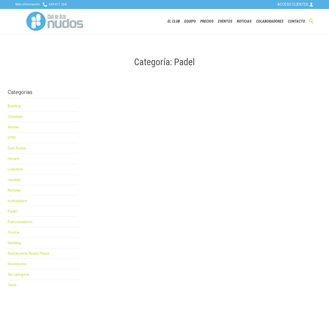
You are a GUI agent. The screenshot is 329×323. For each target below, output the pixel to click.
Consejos (15, 117)
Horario (14, 159)
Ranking (14, 243)
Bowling (14, 106)
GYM (11, 138)
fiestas (13, 127)
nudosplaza (17, 201)
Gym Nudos (17, 148)
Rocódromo (17, 264)
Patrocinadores (20, 222)
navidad (14, 180)
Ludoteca (15, 169)
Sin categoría (18, 274)
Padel (12, 211)
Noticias (14, 190)
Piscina (13, 232)
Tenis (12, 285)
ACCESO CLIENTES (295, 4)
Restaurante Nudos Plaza (28, 253)
